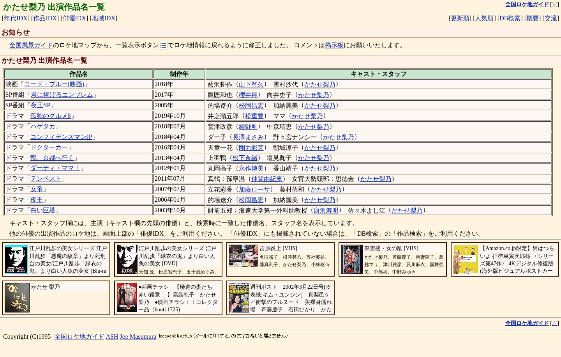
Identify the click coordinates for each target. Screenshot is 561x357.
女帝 (36, 189)
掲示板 (334, 45)
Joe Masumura (138, 336)
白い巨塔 (42, 210)
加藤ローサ (254, 189)
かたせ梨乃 (319, 84)
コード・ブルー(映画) (54, 84)
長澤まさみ (248, 137)
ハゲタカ (42, 126)
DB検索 (509, 18)
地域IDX (103, 18)
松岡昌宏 (251, 105)
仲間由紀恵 (266, 179)
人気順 (484, 18)
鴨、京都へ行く (52, 158)
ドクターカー (49, 147)
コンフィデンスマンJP (61, 136)
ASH (112, 336)
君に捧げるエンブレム (62, 94)
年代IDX (15, 18)
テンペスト (46, 178)
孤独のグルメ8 (50, 115)
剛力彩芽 (251, 147)
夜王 (36, 199)
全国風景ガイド (31, 45)
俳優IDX (74, 18)
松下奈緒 (245, 158)
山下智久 (251, 84)
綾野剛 (248, 126)
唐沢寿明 (326, 210)
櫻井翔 (248, 95)
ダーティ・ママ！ (55, 168)
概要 (532, 18)
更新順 (460, 18)
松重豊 (254, 116)
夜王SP (40, 105)
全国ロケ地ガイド (79, 336)
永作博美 (251, 168)
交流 (551, 18)
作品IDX (44, 18)
